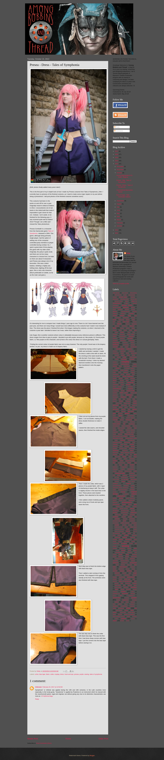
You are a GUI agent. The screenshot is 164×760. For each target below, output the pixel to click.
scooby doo (116, 543)
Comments (118, 131)
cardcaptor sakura (124, 349)
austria (131, 313)
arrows (127, 309)
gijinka (134, 409)
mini (114, 475)
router (119, 535)
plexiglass (116, 510)
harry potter (116, 424)
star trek (129, 564)
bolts (133, 328)
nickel (133, 485)
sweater (126, 575)
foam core (127, 403)
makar (132, 467)
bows (122, 332)
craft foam (127, 366)
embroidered (117, 389)
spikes (133, 560)
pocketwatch (124, 512)
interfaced (127, 442)
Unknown (38, 687)
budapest (131, 340)
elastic (128, 384)
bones (114, 330)
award (122, 315)
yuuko (132, 618)
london (132, 465)
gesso (123, 409)
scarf (133, 541)
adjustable (115, 299)
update (134, 598)
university (116, 598)
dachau (126, 372)
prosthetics (115, 523)
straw (133, 569)
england (130, 389)
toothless (134, 587)
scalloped (126, 541)
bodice (122, 328)
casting (122, 351)
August (119, 204)
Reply (37, 699)
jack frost (124, 444)
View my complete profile (121, 283)
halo (136, 419)
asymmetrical (125, 311)
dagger (133, 372)
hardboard (117, 422)
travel (123, 591)
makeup (115, 469)
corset (132, 359)
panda (114, 498)
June (118, 210)
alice (126, 301)
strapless (121, 569)
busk (132, 342)
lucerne (115, 467)
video (127, 602)
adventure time (124, 299)
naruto (117, 481)
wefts (114, 608)
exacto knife (130, 391)
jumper (115, 448)
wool (114, 614)
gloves (123, 411)
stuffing (129, 571)
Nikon (132, 487)
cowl (120, 366)
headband (132, 424)
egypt (122, 384)
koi (131, 454)
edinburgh (130, 382)
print (124, 521)
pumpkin (134, 523)
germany (115, 409)
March (119, 219)
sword (114, 579)
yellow (123, 618)
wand (119, 604)
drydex (122, 380)
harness (132, 422)
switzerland (130, 577)
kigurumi (115, 452)
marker (114, 471)
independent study (131, 438)
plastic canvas (124, 508)
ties (124, 585)
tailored (115, 581)
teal (122, 583)
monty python (133, 475)
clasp (128, 355)
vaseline (134, 600)
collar (52, 674)
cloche (118, 357)
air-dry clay (134, 299)
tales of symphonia (96, 674)
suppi (135, 573)
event (122, 390)
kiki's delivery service (127, 452)
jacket (132, 444)
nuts (114, 489)
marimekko (131, 469)
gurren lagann (130, 417)
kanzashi (131, 448)
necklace (115, 483)
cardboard (134, 347)
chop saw (134, 353)
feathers (123, 397)
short (129, 550)
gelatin (120, 407)
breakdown (122, 336)
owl (132, 496)
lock (116, 465)
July (118, 207)
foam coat (118, 403)
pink (135, 504)
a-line (36, 674)
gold (114, 413)
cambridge (125, 344)
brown (130, 338)
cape (126, 347)
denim (122, 374)
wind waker (119, 610)
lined (129, 463)
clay (114, 357)
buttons (116, 345)
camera (133, 344)
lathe (125, 458)
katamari (115, 450)
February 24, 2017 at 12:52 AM (52, 687)
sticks (114, 569)
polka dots (118, 514)
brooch (115, 338)
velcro (116, 602)
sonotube (134, 556)
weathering (124, 606)
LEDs (121, 460)
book (120, 330)
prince (125, 518)
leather (115, 461)
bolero (127, 328)
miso (118, 475)
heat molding (126, 426)
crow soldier (124, 370)
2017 (117, 151)
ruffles (126, 535)
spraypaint (133, 563)
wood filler (123, 612)
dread (126, 378)
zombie (122, 620)
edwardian (115, 384)
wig (136, 608)
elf (134, 384)
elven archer (117, 386)
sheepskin (122, 548)
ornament (125, 494)
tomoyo (126, 587)
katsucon (125, 450)
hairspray (129, 420)
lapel (130, 456)
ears (114, 382)
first (120, 399)
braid (114, 336)
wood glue (131, 612)
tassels (116, 583)
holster (122, 432)
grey (120, 415)
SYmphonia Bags (47, 696)
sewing (86, 674)
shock (117, 550)
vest (122, 602)
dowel (114, 378)
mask (135, 471)
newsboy (126, 485)
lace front (117, 456)
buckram (123, 340)
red (128, 529)
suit (130, 573)
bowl (116, 332)
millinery (131, 473)
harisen (125, 422)
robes (123, 533)
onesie (114, 492)
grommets (131, 415)
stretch (115, 571)
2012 (117, 230)
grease (120, 413)
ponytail (132, 514)
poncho (125, 514)
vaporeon (125, 600)
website (132, 606)
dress (62, 674)
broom (122, 338)
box (129, 332)
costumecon (125, 364)
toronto (128, 589)
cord (116, 359)
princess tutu (116, 521)
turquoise (125, 593)
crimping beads (129, 368)
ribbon (128, 531)
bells (133, 319)
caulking (131, 351)
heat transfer (121, 428)
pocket (115, 512)
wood (114, 612)
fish (124, 399)
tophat (122, 589)
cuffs (114, 372)
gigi (129, 409)
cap (122, 347)
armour (120, 309)
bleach (127, 324)
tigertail (130, 585)
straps (127, 569)
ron (134, 533)
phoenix (115, 502)
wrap (128, 616)
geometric (132, 407)
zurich (127, 620)
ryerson (134, 535)
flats (134, 399)
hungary (132, 436)
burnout (125, 342)
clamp (123, 355)
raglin (126, 527)
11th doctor (125, 293)
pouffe (130, 516)
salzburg (132, 537)
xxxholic (134, 616)
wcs (126, 604)
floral (121, 401)
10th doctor (116, 293)
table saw (127, 579)
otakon (134, 494)
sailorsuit (117, 537)
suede (124, 573)
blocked (134, 324)
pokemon (134, 512)
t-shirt (120, 579)
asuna (115, 311)
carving (115, 351)
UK (121, 595)
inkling (122, 440)
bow (135, 330)
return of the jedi (119, 531)
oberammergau (123, 489)
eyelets (115, 392)
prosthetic (132, 521)
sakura (124, 537)
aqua (114, 309)
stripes (122, 571)
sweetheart (122, 577)
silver (120, 554)
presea (76, 674)
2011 (117, 233)
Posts (116, 127)
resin (135, 529)
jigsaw (133, 446)
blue (114, 328)
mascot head (128, 471)
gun (123, 417)
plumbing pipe (125, 510)
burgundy (116, 342)
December (120, 166)
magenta (123, 467)
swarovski (118, 575)
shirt (135, 548)
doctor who (116, 376)
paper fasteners (130, 498)
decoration (115, 374)
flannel (128, 399)
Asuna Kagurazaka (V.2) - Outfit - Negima (124, 176)
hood (114, 434)
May (118, 213)
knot (127, 454)
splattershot (124, 562)
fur (129, 405)
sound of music (119, 558)
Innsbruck (131, 440)
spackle (132, 558)
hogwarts (115, 432)
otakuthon (121, 496)
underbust (130, 595)
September (120, 201)
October (119, 173)
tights (135, 585)
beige (127, 319)
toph (116, 589)
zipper (115, 620)
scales (120, 541)
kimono (115, 454)
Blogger (92, 755)
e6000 (133, 380)
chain (122, 353)
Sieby (128, 253)
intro (134, 442)
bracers (122, 334)
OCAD (132, 489)
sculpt (131, 543)
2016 (117, 154)
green (127, 413)
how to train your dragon (120, 436)
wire (132, 610)
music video (116, 479)
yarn (116, 618)
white (128, 608)
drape (120, 378)
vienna (133, 602)
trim (133, 591)
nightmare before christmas (120, 487)
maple (122, 469)
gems (126, 407)
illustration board (118, 438)
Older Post (103, 739)
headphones (116, 426)
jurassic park (123, 448)
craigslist (134, 366)
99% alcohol (118, 295)
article (133, 309)
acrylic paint (123, 297)
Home (68, 739)
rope (114, 535)
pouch (124, 516)
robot (129, 533)
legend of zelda (130, 460)
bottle (130, 330)
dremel (133, 378)
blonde (117, 326)
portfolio (115, 517)
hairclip (115, 420)
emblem (130, 386)
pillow (129, 504)
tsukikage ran (116, 593)
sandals (115, 539)
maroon (121, 471)
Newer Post (32, 739)
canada (115, 347)
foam (135, 401)
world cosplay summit (118, 616)
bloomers (124, 326)
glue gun (131, 411)
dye (127, 380)
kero (131, 450)
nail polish (134, 479)
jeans (121, 446)
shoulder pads (119, 552)
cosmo (115, 362)
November (120, 169)
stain (117, 564)
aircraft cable (118, 301)
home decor (130, 432)
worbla (120, 614)
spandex (115, 560)
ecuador (121, 382)
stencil (132, 567)
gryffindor (115, 417)
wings (126, 610)
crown (132, 370)
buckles (115, 340)
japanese (115, 446)
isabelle (115, 444)
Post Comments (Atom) (44, 743)
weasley (115, 606)
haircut (122, 419)
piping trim (120, 506)
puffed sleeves (125, 523)
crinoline (115, 370)
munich (132, 477)
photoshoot (116, 504)
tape (135, 581)
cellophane (115, 353)
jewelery (127, 446)
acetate (115, 297)
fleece (114, 401)
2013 (117, 164)
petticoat (131, 500)
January (119, 226)
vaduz (118, 600)
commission (133, 357)
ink (116, 440)
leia (114, 463)
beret (119, 321)
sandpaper (128, 539)
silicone (130, 552)
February (120, 223)
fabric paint (124, 393)
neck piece (131, 481)
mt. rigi (117, 477)
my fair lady (124, 479)
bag (129, 315)
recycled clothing (119, 529)
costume (115, 364)
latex (120, 458)
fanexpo (129, 395)
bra (134, 332)
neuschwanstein (117, 485)
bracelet (115, 334)
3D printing (133, 293)
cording (123, 359)
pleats (132, 508)
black (47, 674)
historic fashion (130, 430)
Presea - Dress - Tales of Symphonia (124, 186)
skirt (127, 554)
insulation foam (117, 442)
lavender (132, 458)
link (136, 462)
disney (128, 374)
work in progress (129, 614)
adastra (133, 297)
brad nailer (131, 334)
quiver (130, 525)
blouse (132, 326)
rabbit (135, 525)
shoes (123, 550)
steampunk (123, 567)
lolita (125, 465)
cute (120, 372)
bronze (131, 336)
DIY (133, 374)
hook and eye (69, 674)
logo (120, 465)
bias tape (42, 674)
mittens (125, 475)
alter (126, 303)
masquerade (120, 473)
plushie (133, 510)
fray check (124, 405)
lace (135, 454)
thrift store (118, 585)
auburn (123, 313)
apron (133, 307)
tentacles (128, 583)
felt (130, 397)
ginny (117, 411)
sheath (115, 548)
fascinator (115, 397)
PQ (136, 516)
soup (126, 558)
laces (124, 456)
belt (114, 321)
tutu (114, 595)
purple (81, 674)
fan (122, 395)
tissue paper (118, 587)
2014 (117, 161)
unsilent (127, 597)
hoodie (120, 434)
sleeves (120, 556)
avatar (115, 315)
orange (123, 492)
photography (127, 502)
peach (114, 500)
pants (121, 498)
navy (123, 481)
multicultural (124, 477)
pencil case (122, 500)
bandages (117, 317)
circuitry (117, 355)
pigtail (124, 504)
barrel (133, 317)
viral (114, 604)
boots (125, 330)
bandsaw (125, 317)
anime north (127, 305)
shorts (135, 550)
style (135, 571)
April (118, 216)
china (127, 353)
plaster (128, 506)
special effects (124, 560)
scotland (124, 543)
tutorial (133, 593)
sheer (129, 548)
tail (134, 579)
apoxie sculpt (116, 307)
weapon (132, 604)
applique (126, 307)
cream (117, 368)
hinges (121, 430)
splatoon (115, 563)
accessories (132, 295)
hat (124, 424)
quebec (124, 525)
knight (121, 454)
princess (132, 518)
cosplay (57, 674)
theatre (135, 583)
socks (127, 556)
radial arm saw (119, 527)
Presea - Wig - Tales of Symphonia (123, 181)
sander (121, 539)
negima (128, 483)
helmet (129, 428)
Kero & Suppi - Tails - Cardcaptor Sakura (123, 195)
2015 (117, 157)
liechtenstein (121, 462)
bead (114, 320)
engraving (116, 390)
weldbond (121, 608)
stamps (123, 564)
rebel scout (133, 527)
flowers (128, 401)
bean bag (121, 319)
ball (136, 315)
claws (133, 355)
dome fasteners (128, 376)
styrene (117, 573)
